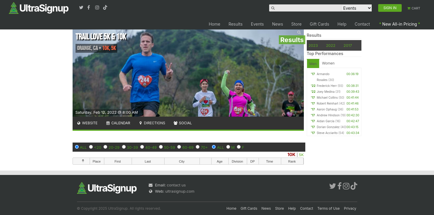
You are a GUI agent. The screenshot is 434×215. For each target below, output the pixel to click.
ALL (83, 147)
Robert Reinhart (327, 103)
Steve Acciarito (327, 133)
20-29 (114, 147)
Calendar (118, 123)
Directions (151, 123)
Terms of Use (328, 208)
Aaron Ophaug (327, 109)
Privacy (350, 208)
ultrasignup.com (180, 191)
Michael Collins (327, 97)
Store (296, 24)
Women (328, 63)
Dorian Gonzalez (328, 127)
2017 (347, 45)
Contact (362, 24)
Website (87, 123)
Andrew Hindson (328, 115)
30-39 (132, 147)
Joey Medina (326, 91)
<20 (97, 147)
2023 (313, 45)
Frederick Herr (327, 85)
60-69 (187, 147)
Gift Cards (319, 24)
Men (313, 64)
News (277, 24)
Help (342, 24)
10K (291, 154)
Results (236, 24)
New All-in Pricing (399, 24)
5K (301, 154)
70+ (204, 147)
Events (257, 24)
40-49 (151, 147)
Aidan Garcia (325, 121)
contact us (176, 185)
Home (214, 24)
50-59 (169, 147)
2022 (330, 45)
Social (182, 123)
